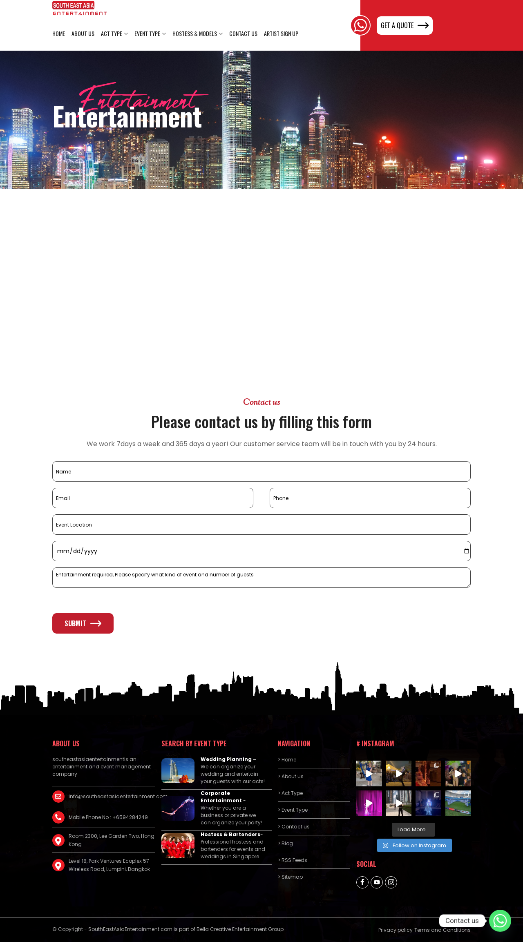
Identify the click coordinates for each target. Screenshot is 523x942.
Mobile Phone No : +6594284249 (108, 817)
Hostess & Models (194, 33)
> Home (287, 759)
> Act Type (290, 793)
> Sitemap (290, 876)
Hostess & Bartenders (230, 834)
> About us (291, 776)
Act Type (111, 33)
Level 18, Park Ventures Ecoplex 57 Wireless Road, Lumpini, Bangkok (109, 865)
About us (83, 33)
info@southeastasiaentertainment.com (112, 796)
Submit (83, 623)
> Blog (285, 843)
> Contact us (294, 826)
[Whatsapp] (500, 921)
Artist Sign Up (281, 33)
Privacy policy (395, 929)
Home (58, 33)
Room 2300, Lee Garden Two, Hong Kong (111, 840)
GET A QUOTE (405, 25)
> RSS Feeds (292, 860)
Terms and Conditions (442, 929)
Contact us (243, 33)
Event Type (147, 33)
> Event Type (293, 809)
